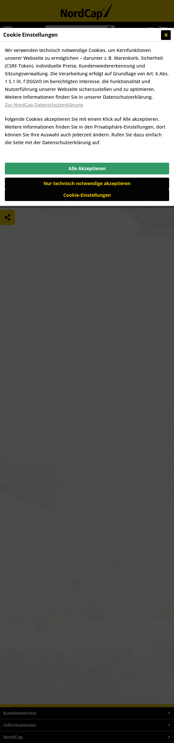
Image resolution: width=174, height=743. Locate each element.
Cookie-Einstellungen (87, 195)
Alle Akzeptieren (87, 168)
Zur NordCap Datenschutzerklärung (44, 105)
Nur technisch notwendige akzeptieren (87, 183)
